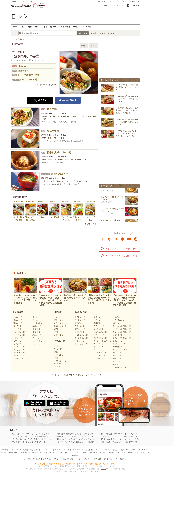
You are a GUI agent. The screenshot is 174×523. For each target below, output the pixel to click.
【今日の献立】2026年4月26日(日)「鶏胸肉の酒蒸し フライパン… (127, 121)
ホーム (16, 26)
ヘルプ (77, 459)
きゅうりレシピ (19, 353)
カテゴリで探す (110, 33)
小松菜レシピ (18, 359)
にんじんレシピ (19, 350)
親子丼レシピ (80, 317)
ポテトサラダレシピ (101, 347)
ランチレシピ (118, 362)
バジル (62, 138)
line (122, 239)
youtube (129, 239)
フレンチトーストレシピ (103, 359)
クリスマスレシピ (60, 364)
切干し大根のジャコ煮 (28, 75)
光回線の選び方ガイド (32, 450)
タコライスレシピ (100, 353)
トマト (55, 138)
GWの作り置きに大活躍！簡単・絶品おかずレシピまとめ (127, 87)
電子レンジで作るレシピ (122, 338)
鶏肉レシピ (17, 323)
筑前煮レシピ (80, 329)
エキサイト (134, 5)
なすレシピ (17, 341)
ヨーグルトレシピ (38, 323)
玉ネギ (63, 116)
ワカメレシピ (37, 341)
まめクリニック (59, 450)
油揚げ (61, 160)
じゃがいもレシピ (19, 329)
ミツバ (79, 181)
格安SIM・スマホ (128, 450)
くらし (104, 1)
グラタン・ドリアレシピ (103, 341)
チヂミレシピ (99, 350)
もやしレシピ (18, 344)
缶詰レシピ (117, 323)
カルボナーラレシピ (101, 344)
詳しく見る (91, 224)
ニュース (84, 453)
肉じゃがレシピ (80, 326)
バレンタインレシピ (61, 367)
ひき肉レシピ (18, 326)
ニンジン (81, 116)
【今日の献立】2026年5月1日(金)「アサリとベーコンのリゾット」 (38, 439)
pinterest (136, 239)
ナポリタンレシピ (100, 338)
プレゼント (125, 1)
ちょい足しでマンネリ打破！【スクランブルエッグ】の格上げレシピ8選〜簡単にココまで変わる (50, 434)
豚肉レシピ (17, 320)
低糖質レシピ (118, 341)
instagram (116, 239)
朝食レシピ (117, 359)
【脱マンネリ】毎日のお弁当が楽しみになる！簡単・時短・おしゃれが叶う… (126, 133)
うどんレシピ (80, 341)
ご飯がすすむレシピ (120, 367)
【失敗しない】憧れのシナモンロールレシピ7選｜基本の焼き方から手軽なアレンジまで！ (136, 439)
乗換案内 (93, 453)
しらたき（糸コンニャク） (58, 181)
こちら (103, 469)
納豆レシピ (36, 335)
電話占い (115, 450)
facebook (102, 239)
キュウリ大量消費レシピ (122, 332)
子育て (98, 1)
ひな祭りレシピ (59, 355)
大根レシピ (17, 338)
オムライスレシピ (100, 332)
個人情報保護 (67, 459)
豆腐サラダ (23, 71)
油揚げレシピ (37, 332)
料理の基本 (66, 26)
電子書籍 (75, 455)
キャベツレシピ (19, 335)
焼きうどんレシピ (81, 344)
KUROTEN (16, 450)
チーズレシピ (37, 320)
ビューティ (111, 1)
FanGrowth (47, 450)
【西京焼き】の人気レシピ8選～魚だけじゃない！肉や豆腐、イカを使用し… (127, 110)
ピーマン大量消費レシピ (122, 329)
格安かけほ (12, 453)
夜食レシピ (117, 365)
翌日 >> (93, 46)
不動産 (102, 453)
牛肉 (54, 116)
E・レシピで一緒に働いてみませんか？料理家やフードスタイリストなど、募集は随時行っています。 (75, 464)
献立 (24, 26)
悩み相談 (43, 453)
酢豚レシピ (98, 317)
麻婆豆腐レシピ (99, 323)
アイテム (98, 450)
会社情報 (27, 459)
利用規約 (36, 459)
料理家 (76, 26)
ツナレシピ (36, 344)
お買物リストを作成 (48, 85)
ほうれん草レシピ (19, 356)
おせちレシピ (58, 346)
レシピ (76, 453)
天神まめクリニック (75, 450)
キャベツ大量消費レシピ (122, 326)
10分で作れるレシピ (120, 320)
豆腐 (50, 138)
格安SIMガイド (143, 450)
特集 (30, 26)
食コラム (54, 26)
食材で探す (96, 33)
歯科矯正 (110, 453)
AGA (136, 453)
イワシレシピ (58, 329)
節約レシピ (117, 353)
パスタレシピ (99, 335)
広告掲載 (97, 459)
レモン (44, 119)
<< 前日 (84, 46)
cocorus (35, 453)
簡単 (37, 26)
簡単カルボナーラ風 (109, 221)
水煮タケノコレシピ (61, 326)
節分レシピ (58, 349)
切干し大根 (52, 160)
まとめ (44, 26)
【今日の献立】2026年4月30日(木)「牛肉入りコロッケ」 (122, 434)
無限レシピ (117, 356)
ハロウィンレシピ (60, 361)
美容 (118, 453)
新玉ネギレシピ (59, 320)
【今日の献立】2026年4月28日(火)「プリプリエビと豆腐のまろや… (127, 98)
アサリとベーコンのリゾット (112, 198)
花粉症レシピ (58, 352)
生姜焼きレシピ (80, 323)
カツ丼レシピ (80, 320)
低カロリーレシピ (119, 344)
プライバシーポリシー (51, 459)
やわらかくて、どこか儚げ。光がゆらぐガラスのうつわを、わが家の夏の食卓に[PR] (89, 436)
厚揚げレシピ (37, 329)
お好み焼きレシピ (81, 335)
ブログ (107, 450)
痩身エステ (145, 453)
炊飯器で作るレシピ (120, 335)
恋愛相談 (52, 453)
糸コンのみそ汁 (29, 79)
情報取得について (110, 459)
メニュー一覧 (134, 1)
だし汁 (67, 160)
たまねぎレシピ (19, 332)
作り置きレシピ (118, 317)
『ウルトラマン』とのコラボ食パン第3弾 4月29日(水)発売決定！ (126, 436)
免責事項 (122, 459)
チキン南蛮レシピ (81, 338)
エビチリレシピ (99, 329)
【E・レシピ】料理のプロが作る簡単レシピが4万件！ (75, 375)
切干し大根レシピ (38, 338)
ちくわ (73, 181)
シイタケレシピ (59, 323)
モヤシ (88, 116)
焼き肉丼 (22, 66)
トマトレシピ (58, 332)
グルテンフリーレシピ (121, 350)
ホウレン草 (71, 116)
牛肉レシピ (17, 317)
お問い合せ (87, 459)
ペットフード (127, 453)
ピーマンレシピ (19, 347)
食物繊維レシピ (118, 347)
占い (118, 1)
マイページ (87, 26)
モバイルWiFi (24, 453)
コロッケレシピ (99, 356)
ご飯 (50, 116)
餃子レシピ (98, 320)
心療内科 (89, 450)
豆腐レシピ (36, 326)
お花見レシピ (58, 358)
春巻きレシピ (99, 326)
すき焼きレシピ (80, 332)
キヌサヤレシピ (59, 335)
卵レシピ (35, 317)
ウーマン (67, 453)
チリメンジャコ (77, 160)
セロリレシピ (58, 317)
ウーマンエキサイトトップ (114, 5)
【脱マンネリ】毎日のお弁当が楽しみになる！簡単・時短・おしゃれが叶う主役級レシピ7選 (92, 439)
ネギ (94, 116)
